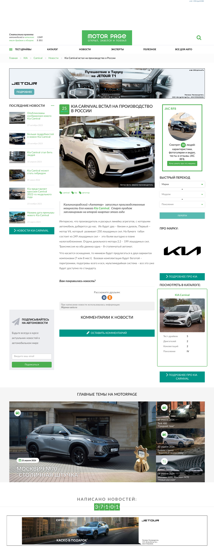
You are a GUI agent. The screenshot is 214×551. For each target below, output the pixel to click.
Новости (85, 49)
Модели (182, 194)
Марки (182, 184)
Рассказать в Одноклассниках (109, 297)
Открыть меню (11, 53)
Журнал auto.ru (69, 307)
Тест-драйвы (23, 49)
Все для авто (183, 49)
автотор (86, 193)
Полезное (149, 49)
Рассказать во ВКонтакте (104, 297)
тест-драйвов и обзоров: (21, 40)
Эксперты (117, 49)
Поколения (182, 204)
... (52, 105)
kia (76, 193)
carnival (66, 193)
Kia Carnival (101, 208)
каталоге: (29, 37)
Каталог (52, 49)
